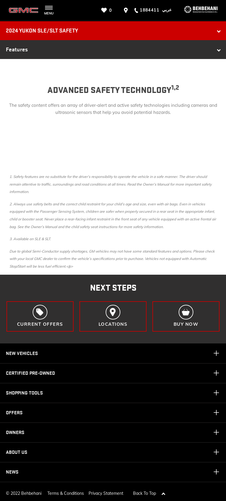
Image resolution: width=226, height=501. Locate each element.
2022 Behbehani (26, 491)
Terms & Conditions (65, 491)
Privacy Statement (106, 491)
